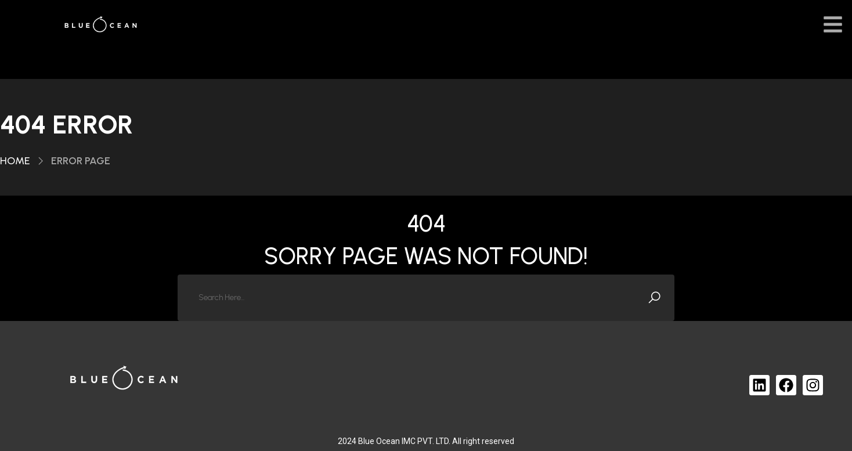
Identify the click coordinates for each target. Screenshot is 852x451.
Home (15, 161)
